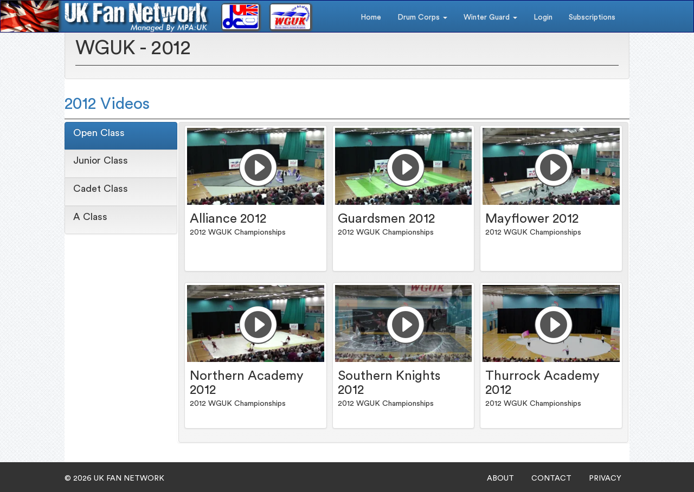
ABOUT (500, 478)
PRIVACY (605, 478)
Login (543, 17)
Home (371, 17)
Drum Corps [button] (422, 17)
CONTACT (551, 478)
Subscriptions (592, 17)
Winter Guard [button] (490, 17)
